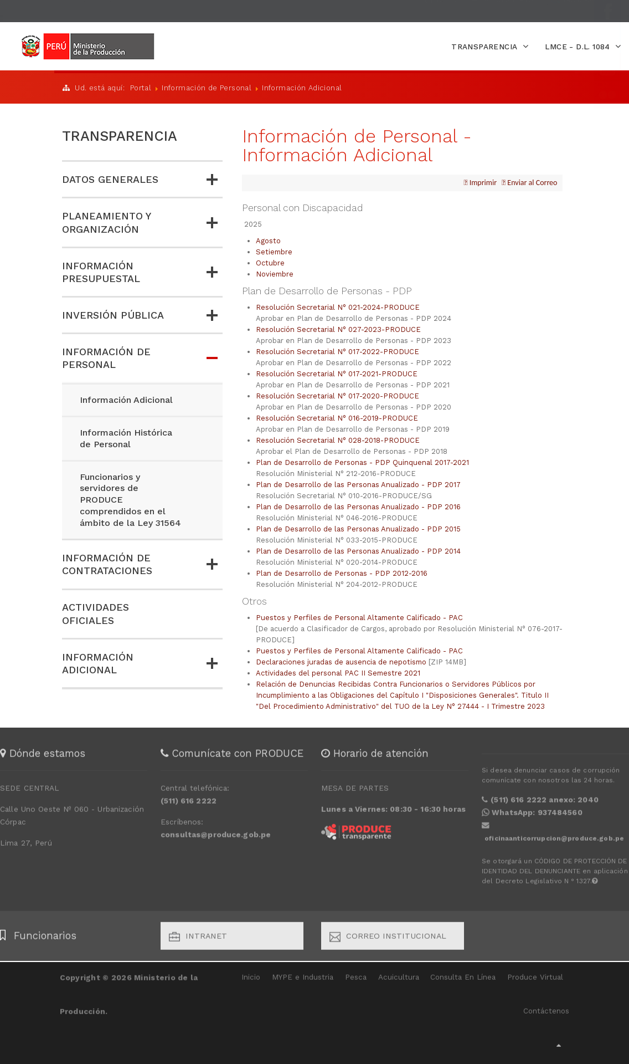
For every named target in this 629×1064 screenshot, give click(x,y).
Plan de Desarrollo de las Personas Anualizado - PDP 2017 (358, 483)
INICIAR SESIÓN (45, 10)
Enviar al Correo (531, 181)
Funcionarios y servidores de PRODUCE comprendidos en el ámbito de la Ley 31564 (130, 499)
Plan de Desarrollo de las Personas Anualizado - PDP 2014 (358, 550)
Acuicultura (398, 973)
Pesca (356, 973)
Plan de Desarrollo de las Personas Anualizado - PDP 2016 (358, 506)
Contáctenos (546, 1006)
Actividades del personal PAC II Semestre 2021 (338, 672)
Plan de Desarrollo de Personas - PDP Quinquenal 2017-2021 (362, 461)
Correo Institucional (387, 932)
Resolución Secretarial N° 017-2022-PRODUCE (337, 350)
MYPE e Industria (302, 973)
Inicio (250, 973)
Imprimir (482, 181)
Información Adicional (126, 399)
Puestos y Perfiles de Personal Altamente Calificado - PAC (359, 616)
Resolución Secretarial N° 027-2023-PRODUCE (338, 328)
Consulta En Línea (463, 973)
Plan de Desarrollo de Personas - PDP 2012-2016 (341, 572)
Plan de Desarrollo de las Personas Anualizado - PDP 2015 (358, 528)
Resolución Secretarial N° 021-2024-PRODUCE (338, 306)
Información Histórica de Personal (126, 438)
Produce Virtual (535, 973)
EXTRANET (97, 10)
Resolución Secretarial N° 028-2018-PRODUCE (338, 439)
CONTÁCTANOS (150, 10)
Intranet (198, 932)
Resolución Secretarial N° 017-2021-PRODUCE (336, 373)
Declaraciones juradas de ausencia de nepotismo (341, 661)
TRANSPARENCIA (119, 135)
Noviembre (274, 273)
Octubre (270, 262)
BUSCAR (444, 10)
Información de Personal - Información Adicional (357, 144)
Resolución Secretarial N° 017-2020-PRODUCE (337, 395)
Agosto (268, 240)
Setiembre (274, 251)
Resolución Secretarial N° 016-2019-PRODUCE (337, 417)
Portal (140, 87)
